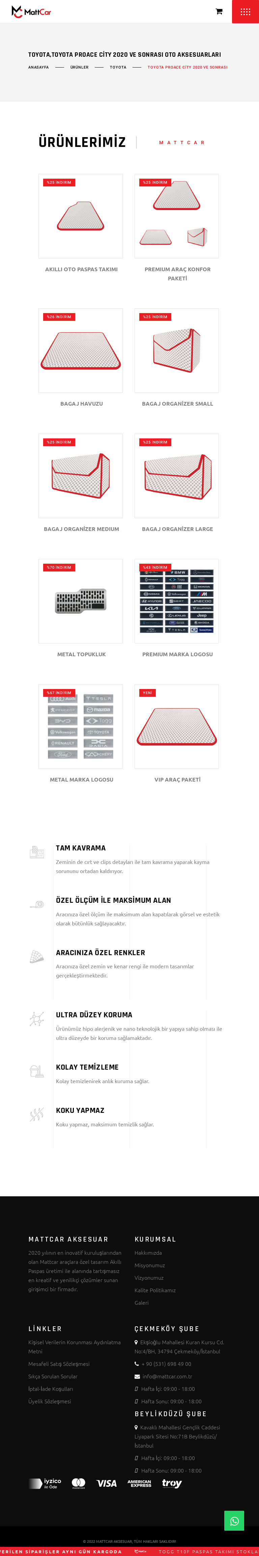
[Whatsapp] (234, 1521)
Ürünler (79, 68)
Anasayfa (38, 68)
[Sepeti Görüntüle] (218, 11)
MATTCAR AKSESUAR (114, 1541)
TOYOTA (118, 68)
